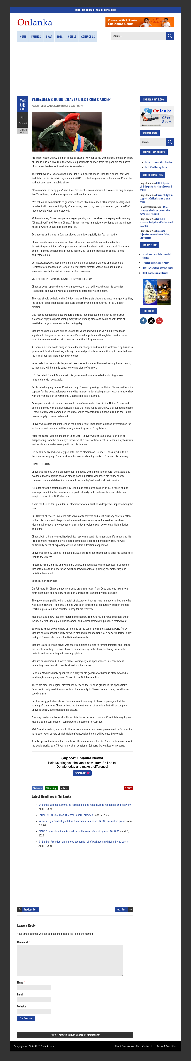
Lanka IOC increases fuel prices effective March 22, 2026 (156, 222)
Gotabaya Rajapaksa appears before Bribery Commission (155, 234)
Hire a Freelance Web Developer (159, 162)
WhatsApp (51, 788)
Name (21, 982)
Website (21, 1006)
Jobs (60, 36)
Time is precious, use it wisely (155, 262)
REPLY (128, 788)
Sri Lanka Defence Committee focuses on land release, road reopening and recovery (85, 804)
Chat (49, 36)
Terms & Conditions (167, 1046)
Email (21, 994)
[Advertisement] (95, 69)
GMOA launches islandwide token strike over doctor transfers (155, 210)
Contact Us (148, 1046)
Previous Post (30, 909)
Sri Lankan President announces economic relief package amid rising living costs (83, 841)
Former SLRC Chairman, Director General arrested (66, 815)
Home (23, 36)
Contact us (88, 36)
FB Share (37, 788)
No (22, 117)
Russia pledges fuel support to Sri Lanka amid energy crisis (157, 198)
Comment (23, 122)
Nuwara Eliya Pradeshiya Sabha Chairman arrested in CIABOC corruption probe (82, 821)
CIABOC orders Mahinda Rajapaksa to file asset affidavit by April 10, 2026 (79, 831)
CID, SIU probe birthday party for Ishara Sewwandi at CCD (156, 186)
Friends (36, 36)
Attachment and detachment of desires (156, 255)
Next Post (121, 909)
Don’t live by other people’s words (157, 268)
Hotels (72, 36)
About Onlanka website (127, 1046)
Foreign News (22, 129)
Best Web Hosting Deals (156, 167)
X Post (64, 788)
